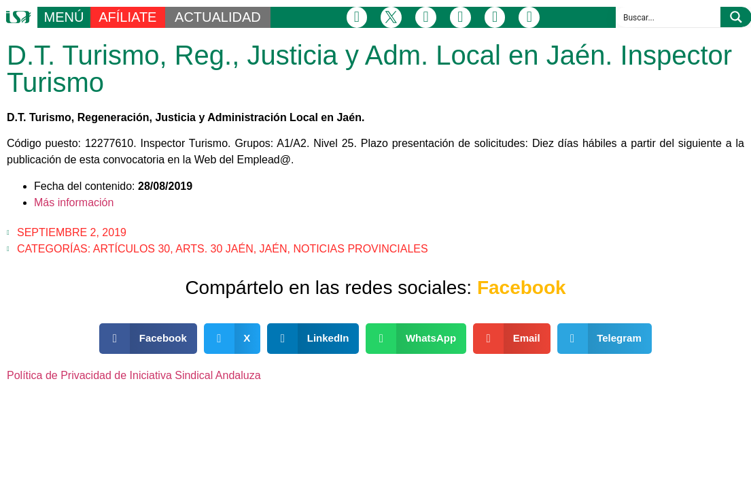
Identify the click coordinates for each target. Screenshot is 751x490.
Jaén (273, 249)
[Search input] (668, 17)
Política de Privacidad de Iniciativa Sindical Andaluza (134, 375)
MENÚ (63, 17)
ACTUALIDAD (218, 17)
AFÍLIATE (127, 17)
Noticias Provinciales (360, 249)
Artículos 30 (132, 249)
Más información (73, 202)
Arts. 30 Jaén (214, 249)
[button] (148, 338)
